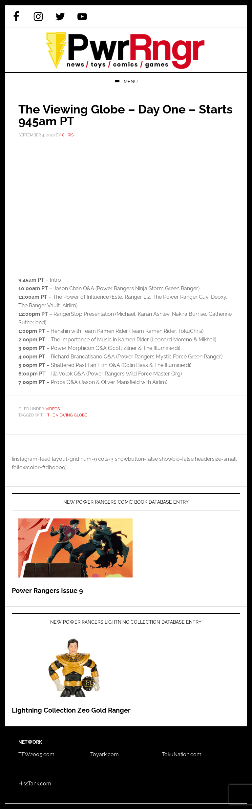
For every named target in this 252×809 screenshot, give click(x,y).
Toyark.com (104, 754)
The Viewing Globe (67, 415)
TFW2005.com (36, 754)
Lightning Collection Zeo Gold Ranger (71, 710)
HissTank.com (34, 783)
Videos (53, 409)
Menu (131, 81)
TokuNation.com (181, 754)
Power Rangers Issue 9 (47, 591)
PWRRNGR (126, 50)
